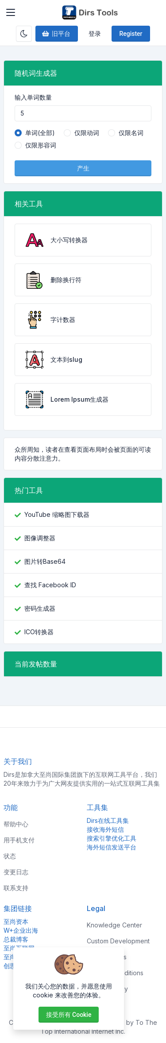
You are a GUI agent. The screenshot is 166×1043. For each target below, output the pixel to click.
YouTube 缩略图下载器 (56, 514)
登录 (95, 33)
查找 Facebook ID (50, 585)
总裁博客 (16, 939)
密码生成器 (39, 608)
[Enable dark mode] (24, 34)
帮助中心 (16, 824)
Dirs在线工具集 (108, 820)
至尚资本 (16, 921)
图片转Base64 (45, 561)
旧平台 (55, 33)
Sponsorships (107, 957)
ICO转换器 (39, 632)
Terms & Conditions (115, 973)
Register (130, 33)
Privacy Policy (107, 989)
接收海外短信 (105, 829)
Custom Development (118, 941)
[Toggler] (11, 12)
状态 (10, 856)
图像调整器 (39, 538)
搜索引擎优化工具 (111, 838)
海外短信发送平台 (111, 847)
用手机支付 (19, 840)
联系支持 (16, 888)
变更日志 (16, 872)
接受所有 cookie (69, 1014)
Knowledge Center (114, 925)
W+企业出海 (21, 930)
